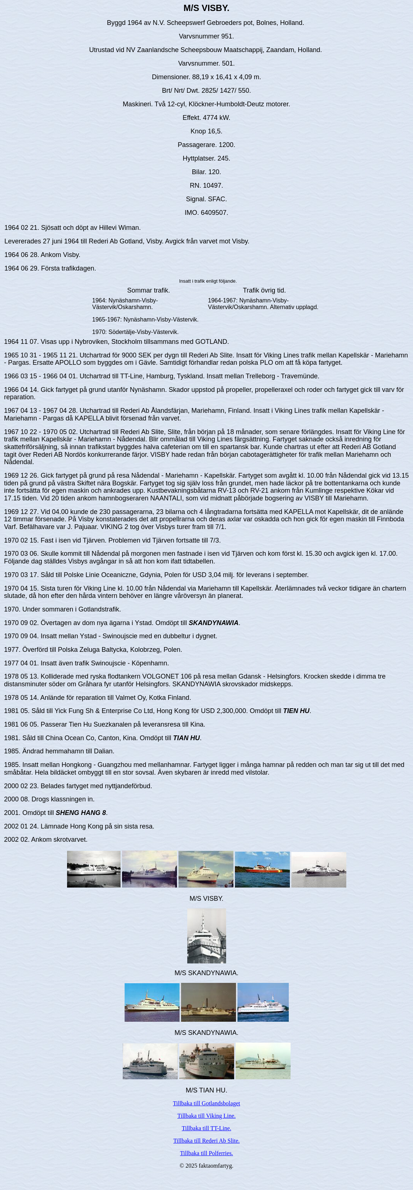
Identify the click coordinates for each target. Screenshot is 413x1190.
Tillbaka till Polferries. (206, 1153)
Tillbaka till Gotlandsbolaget (206, 1103)
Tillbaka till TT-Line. (206, 1128)
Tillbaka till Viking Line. (206, 1116)
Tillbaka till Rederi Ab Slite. (206, 1141)
